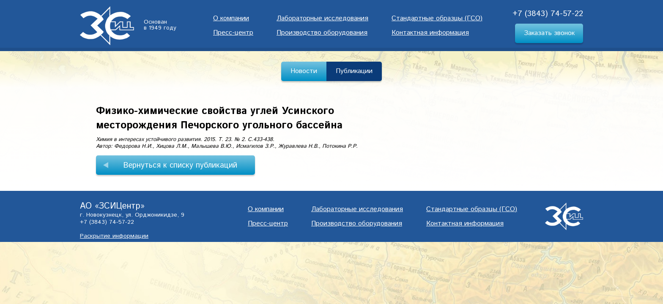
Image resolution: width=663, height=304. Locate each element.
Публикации (354, 71)
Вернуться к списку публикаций (180, 165)
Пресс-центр (233, 33)
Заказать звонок (549, 33)
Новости (303, 71)
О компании (231, 18)
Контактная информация (430, 33)
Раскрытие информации (114, 236)
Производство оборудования (322, 33)
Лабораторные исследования (322, 18)
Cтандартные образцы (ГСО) (437, 18)
